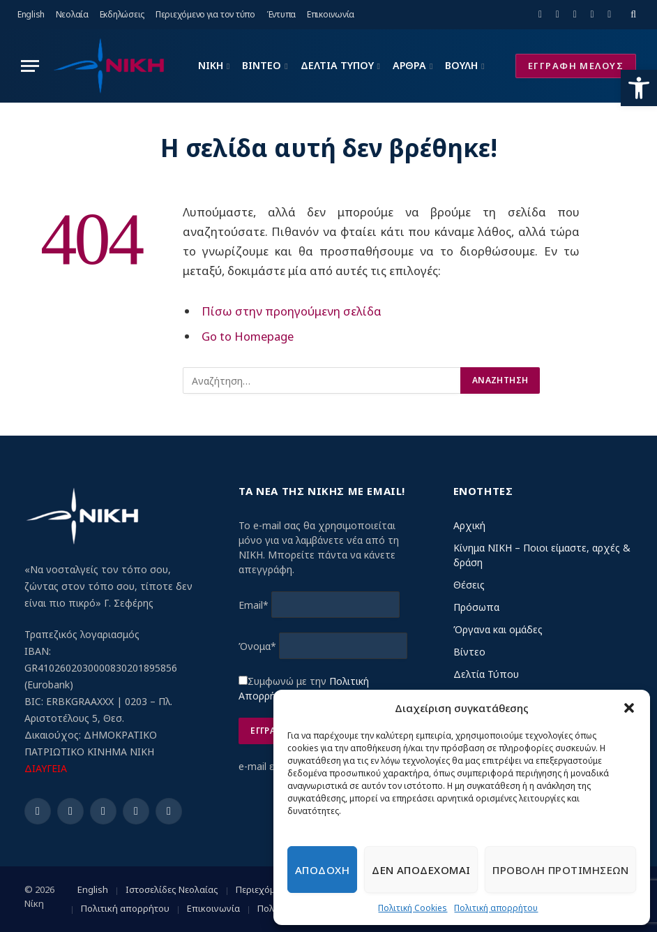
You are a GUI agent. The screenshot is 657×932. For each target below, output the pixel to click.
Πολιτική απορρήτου (496, 908)
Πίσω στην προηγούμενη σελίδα (292, 311)
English (31, 14)
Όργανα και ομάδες (498, 629)
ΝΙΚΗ (210, 65)
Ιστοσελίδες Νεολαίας (172, 889)
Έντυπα (281, 14)
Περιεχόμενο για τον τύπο (205, 14)
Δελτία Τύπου (486, 674)
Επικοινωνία (330, 14)
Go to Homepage (248, 336)
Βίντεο (469, 651)
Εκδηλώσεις (122, 14)
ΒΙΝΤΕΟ (261, 65)
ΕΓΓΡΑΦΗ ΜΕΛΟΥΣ (576, 65)
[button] (639, 88)
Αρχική (469, 525)
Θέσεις (469, 584)
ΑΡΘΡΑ (409, 65)
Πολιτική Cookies (412, 908)
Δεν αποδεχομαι (421, 870)
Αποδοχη (322, 870)
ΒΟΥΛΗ (461, 65)
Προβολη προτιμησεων (560, 870)
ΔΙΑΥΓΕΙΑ (45, 768)
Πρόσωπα (476, 607)
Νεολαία (72, 14)
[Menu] (30, 66)
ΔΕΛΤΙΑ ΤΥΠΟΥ (337, 65)
